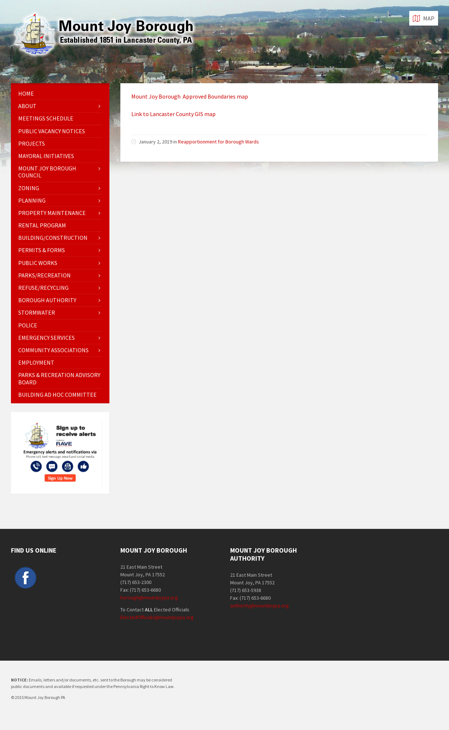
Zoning (28, 188)
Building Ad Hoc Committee (57, 394)
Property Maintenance (52, 212)
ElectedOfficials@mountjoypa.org (157, 617)
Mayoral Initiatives (46, 156)
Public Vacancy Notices (51, 131)
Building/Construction (53, 237)
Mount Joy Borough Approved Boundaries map (189, 96)
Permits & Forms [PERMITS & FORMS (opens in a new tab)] (41, 250)
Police (27, 325)
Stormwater (36, 312)
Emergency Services (46, 337)
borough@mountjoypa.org (149, 597)
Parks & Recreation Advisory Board (59, 378)
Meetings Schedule (45, 118)
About (27, 106)
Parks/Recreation (44, 275)
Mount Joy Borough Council (47, 172)
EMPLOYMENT (36, 362)
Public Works (37, 262)
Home (26, 93)
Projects (31, 143)
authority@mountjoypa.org (259, 605)
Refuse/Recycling (43, 287)
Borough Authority (47, 300)
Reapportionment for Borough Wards (218, 141)
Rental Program (42, 225)
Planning (32, 200)
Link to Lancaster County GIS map (173, 114)
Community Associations (53, 350)
